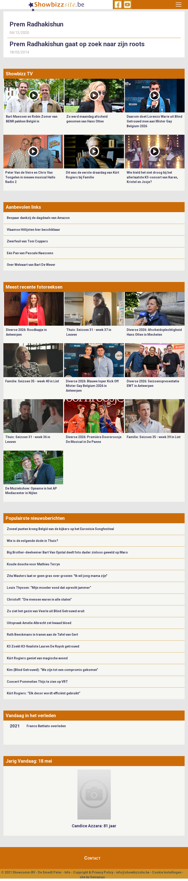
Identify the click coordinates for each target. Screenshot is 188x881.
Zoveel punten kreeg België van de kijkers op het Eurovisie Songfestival (60, 529)
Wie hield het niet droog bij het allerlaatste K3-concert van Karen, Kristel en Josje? (152, 177)
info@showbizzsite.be (132, 872)
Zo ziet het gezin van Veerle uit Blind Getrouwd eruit (45, 611)
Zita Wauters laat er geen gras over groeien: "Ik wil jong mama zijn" (57, 576)
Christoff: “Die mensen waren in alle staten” (39, 599)
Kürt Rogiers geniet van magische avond (37, 658)
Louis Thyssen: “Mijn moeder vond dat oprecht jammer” (49, 587)
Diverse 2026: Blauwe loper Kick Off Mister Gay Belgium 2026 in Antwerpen (92, 385)
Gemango (97, 877)
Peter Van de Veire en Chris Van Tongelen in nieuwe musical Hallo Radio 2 (30, 177)
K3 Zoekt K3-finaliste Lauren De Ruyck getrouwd (43, 646)
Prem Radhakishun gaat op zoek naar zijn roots (77, 44)
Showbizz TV (19, 73)
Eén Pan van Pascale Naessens (30, 253)
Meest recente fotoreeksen (34, 287)
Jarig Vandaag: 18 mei (29, 761)
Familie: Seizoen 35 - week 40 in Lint (32, 381)
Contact (92, 858)
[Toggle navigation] (178, 4)
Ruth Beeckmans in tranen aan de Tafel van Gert (42, 634)
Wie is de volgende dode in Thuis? (32, 541)
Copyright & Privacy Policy (93, 872)
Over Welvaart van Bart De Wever (31, 265)
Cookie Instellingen (166, 872)
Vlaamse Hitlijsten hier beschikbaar (33, 229)
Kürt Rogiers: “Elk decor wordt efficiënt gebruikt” (43, 693)
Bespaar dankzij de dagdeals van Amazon (38, 218)
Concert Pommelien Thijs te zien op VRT (37, 681)
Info (67, 872)
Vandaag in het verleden (31, 715)
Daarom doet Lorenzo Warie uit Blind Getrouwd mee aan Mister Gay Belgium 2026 (154, 121)
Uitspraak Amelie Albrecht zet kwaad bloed (39, 623)
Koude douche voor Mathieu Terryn (33, 564)
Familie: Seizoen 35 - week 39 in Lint (154, 437)
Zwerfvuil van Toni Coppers (27, 241)
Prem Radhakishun (36, 24)
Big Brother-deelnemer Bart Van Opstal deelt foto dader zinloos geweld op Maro (67, 552)
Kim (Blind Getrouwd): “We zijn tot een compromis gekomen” (52, 670)
